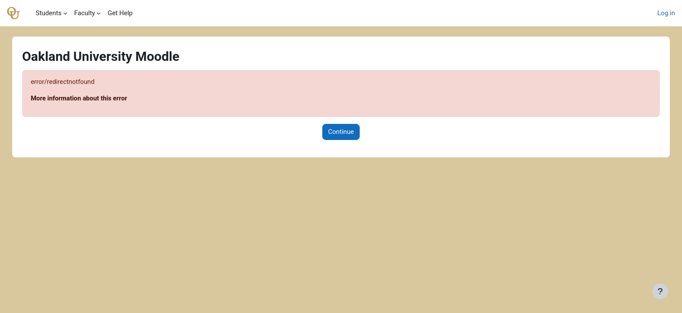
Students (48, 13)
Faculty (84, 13)
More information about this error (88, 99)
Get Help (120, 13)
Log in (666, 13)
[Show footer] (660, 291)
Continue (341, 132)
